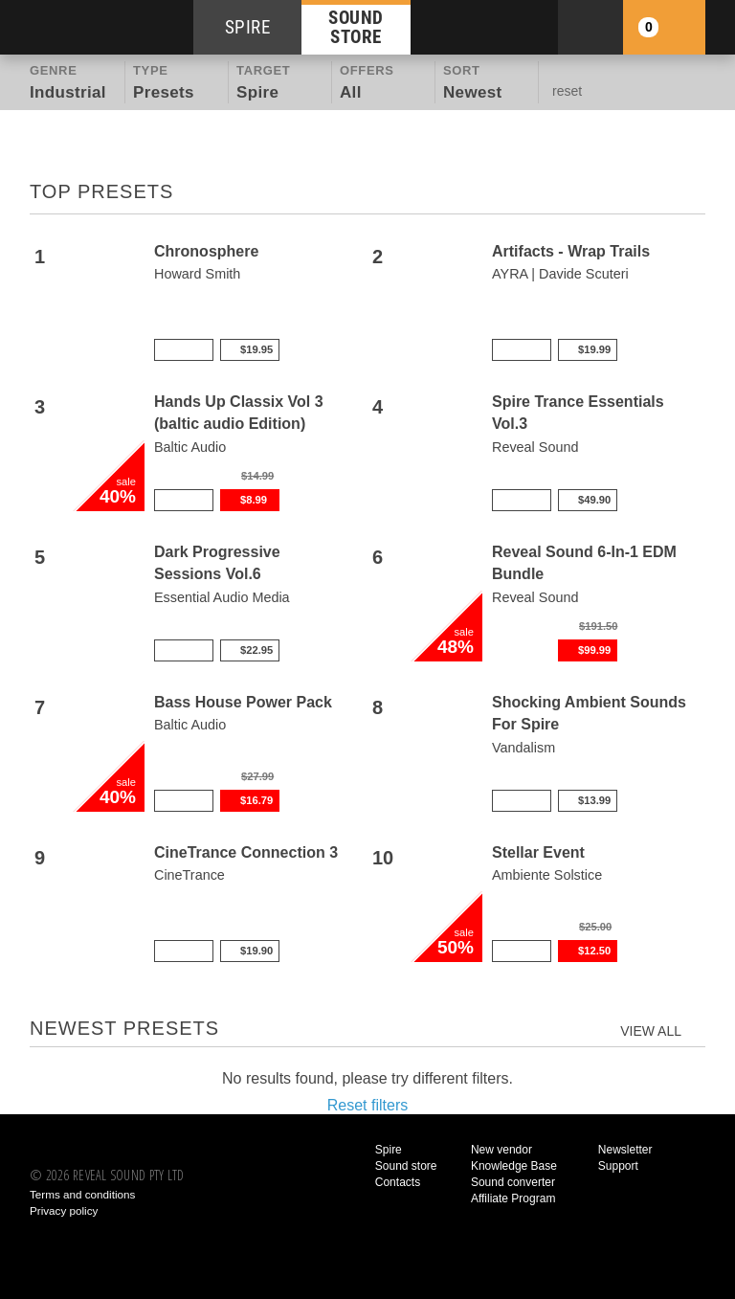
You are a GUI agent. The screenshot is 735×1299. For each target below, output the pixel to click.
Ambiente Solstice (547, 875)
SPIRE (248, 27)
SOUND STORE (356, 27)
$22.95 (256, 650)
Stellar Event (538, 852)
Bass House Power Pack (243, 702)
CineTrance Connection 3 (246, 852)
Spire (388, 1149)
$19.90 (256, 950)
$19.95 (256, 349)
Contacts (397, 1182)
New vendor (501, 1149)
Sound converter (513, 1182)
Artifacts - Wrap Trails (571, 251)
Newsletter (625, 1149)
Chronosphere (206, 251)
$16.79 (256, 800)
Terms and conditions (82, 1194)
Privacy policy (64, 1210)
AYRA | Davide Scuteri (560, 273)
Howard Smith (197, 273)
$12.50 (594, 950)
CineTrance (189, 875)
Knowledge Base (514, 1166)
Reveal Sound (535, 447)
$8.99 (253, 499)
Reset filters (367, 1105)
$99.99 (594, 650)
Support (618, 1166)
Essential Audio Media (222, 597)
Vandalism (523, 747)
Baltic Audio (190, 447)
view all (650, 1031)
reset (567, 91)
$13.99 (594, 800)
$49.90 (594, 499)
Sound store (406, 1166)
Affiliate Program (513, 1198)
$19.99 (594, 349)
